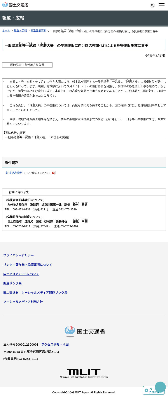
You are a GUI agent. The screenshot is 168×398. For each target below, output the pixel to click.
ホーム (6, 30)
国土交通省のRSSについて (21, 274)
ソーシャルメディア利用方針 (23, 301)
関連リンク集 (12, 283)
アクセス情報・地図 (55, 344)
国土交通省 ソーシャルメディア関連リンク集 (35, 292)
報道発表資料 (38, 30)
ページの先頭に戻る (155, 390)
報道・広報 (20, 30)
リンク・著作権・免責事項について (27, 264)
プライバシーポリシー (18, 255)
